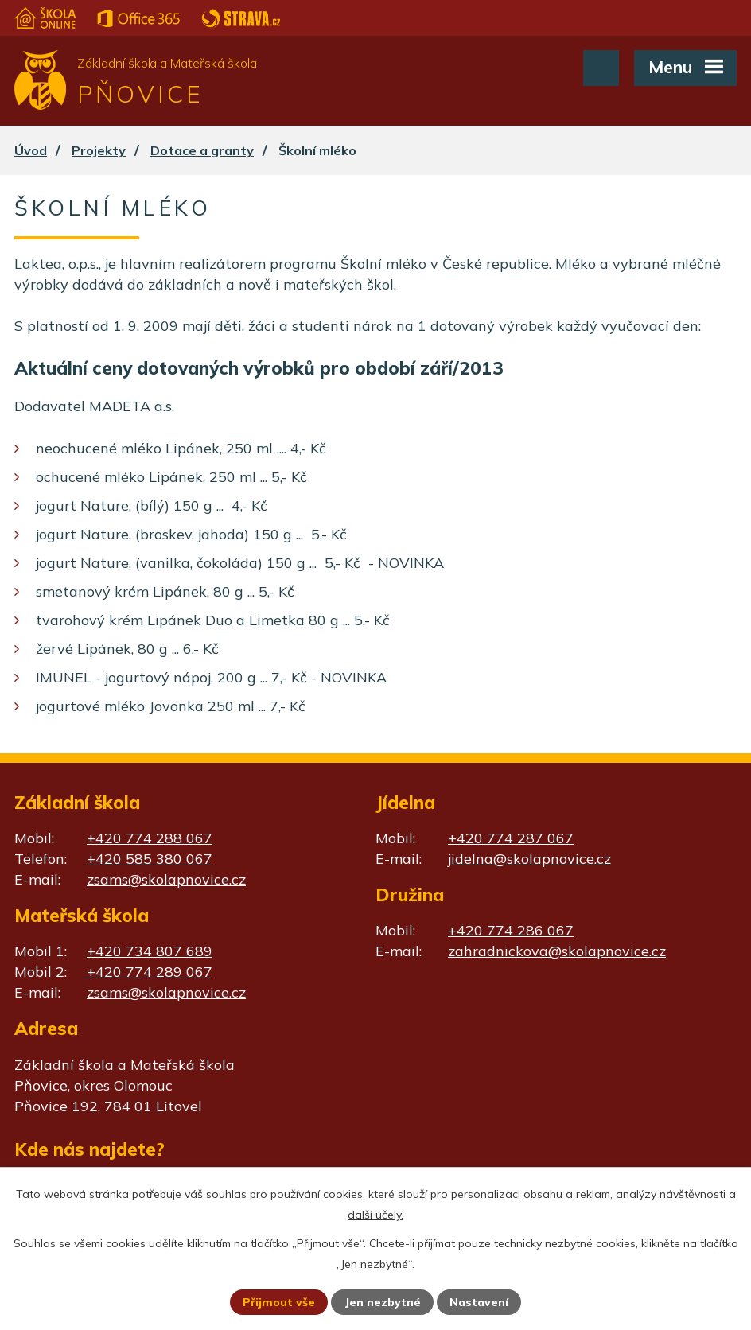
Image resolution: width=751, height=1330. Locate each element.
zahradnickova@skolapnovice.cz (557, 951)
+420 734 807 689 (149, 951)
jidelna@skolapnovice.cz (529, 859)
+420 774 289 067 (147, 971)
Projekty (99, 150)
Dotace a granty (202, 150)
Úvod (30, 150)
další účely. (375, 1215)
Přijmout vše (279, 1302)
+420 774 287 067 (511, 838)
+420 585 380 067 (149, 859)
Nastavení (478, 1302)
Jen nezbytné (382, 1302)
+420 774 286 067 (511, 930)
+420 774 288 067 (149, 838)
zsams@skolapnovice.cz (166, 879)
